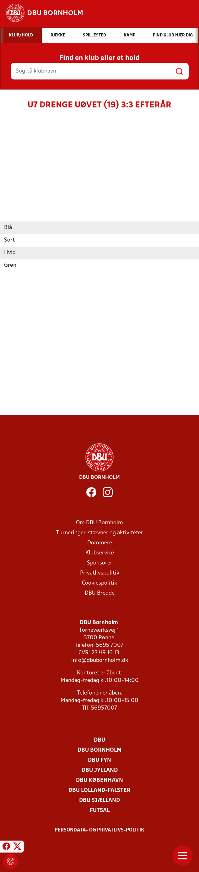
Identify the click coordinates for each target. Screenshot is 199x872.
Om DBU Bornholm (99, 523)
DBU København (99, 780)
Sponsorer (99, 563)
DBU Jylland (100, 770)
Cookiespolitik (99, 583)
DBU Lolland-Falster (99, 790)
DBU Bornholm (99, 750)
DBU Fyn (99, 760)
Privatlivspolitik (99, 573)
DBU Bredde (100, 593)
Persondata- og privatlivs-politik (99, 830)
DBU (99, 740)
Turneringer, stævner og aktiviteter (99, 533)
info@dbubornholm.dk (99, 660)
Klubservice (99, 553)
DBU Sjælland (99, 800)
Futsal (100, 810)
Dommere (99, 543)
